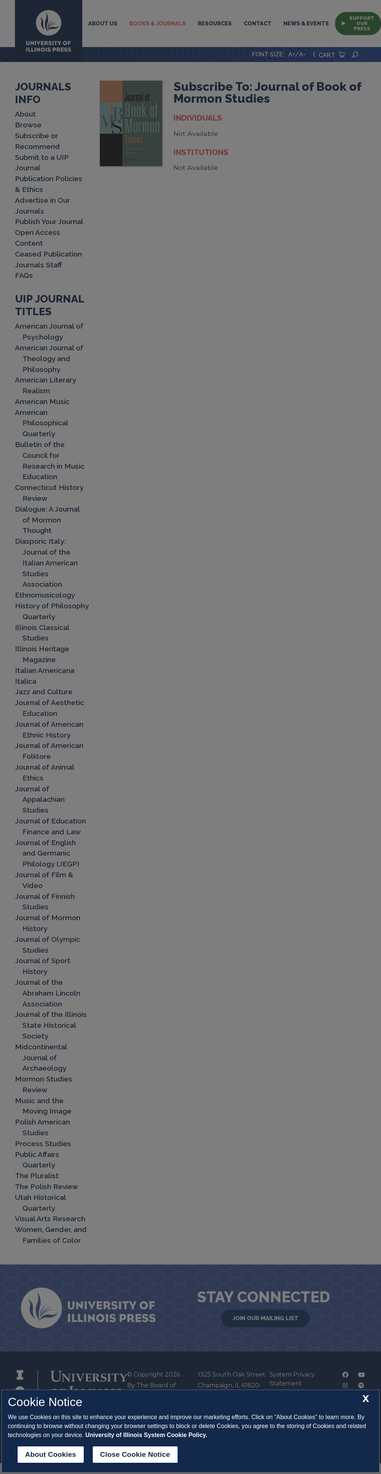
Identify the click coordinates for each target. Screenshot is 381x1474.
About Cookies (50, 1454)
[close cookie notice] (365, 1399)
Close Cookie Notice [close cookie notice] (135, 1454)
